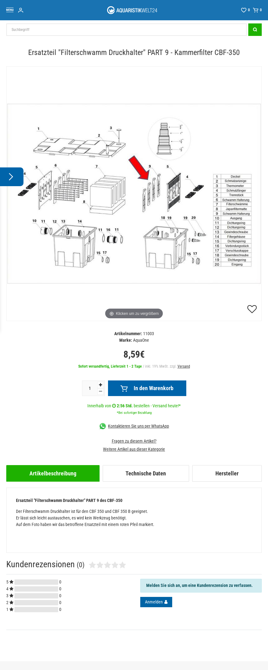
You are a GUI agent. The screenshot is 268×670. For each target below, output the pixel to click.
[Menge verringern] (100, 391)
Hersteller (227, 473)
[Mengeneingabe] (89, 388)
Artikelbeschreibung (52, 473)
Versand (184, 366)
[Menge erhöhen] (100, 385)
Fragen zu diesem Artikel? (134, 441)
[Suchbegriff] (126, 29)
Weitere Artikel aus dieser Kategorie (134, 449)
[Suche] (255, 29)
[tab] (53, 473)
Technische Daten (146, 473)
